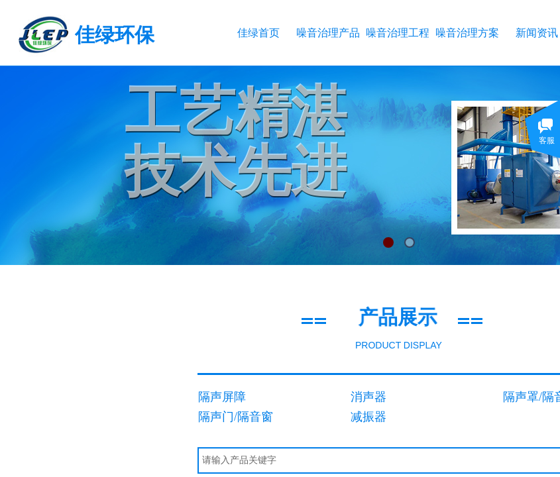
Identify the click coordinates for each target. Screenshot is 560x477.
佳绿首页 (258, 32)
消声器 (368, 396)
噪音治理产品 (327, 32)
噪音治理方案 (466, 32)
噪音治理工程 (397, 32)
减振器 (368, 416)
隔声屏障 (222, 396)
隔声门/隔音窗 (235, 416)
